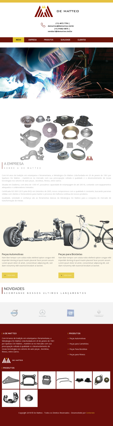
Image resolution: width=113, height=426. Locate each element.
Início (18, 40)
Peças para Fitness (77, 354)
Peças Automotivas (78, 338)
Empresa (33, 40)
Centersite (90, 413)
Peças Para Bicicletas (78, 349)
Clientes (82, 40)
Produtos (48, 40)
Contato (20, 45)
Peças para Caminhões (79, 344)
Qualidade (65, 40)
